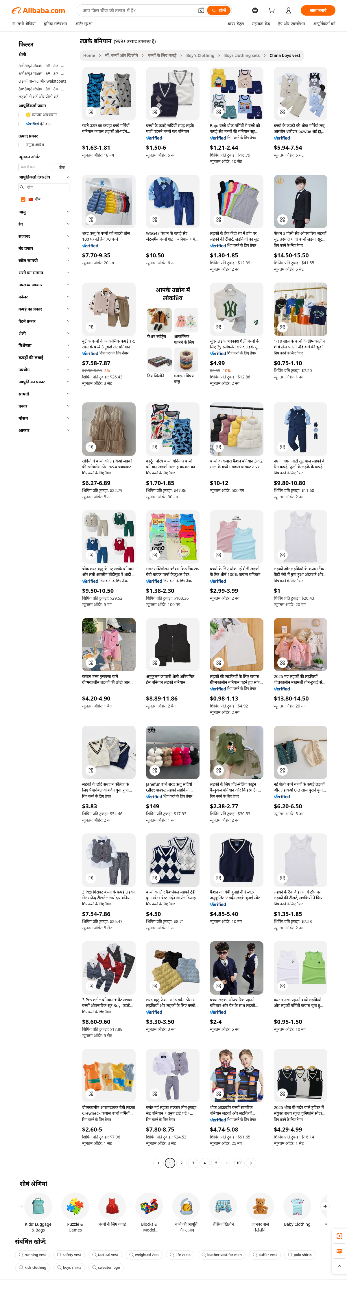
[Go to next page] (251, 1163)
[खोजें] (218, 10)
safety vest (69, 1254)
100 (240, 1162)
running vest (32, 1254)
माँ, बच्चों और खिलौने (121, 55)
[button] (201, 10)
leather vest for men (222, 1254)
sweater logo (106, 1267)
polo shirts (300, 1254)
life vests (180, 1254)
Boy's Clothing (200, 55)
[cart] (272, 11)
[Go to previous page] (158, 1163)
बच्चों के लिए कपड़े (162, 55)
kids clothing (32, 1267)
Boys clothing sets (242, 55)
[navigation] (44, 603)
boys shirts (69, 1267)
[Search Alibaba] (138, 10)
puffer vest (265, 1254)
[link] (339, 1236)
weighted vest (144, 1254)
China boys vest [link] (285, 55)
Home (89, 55)
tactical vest (105, 1254)
